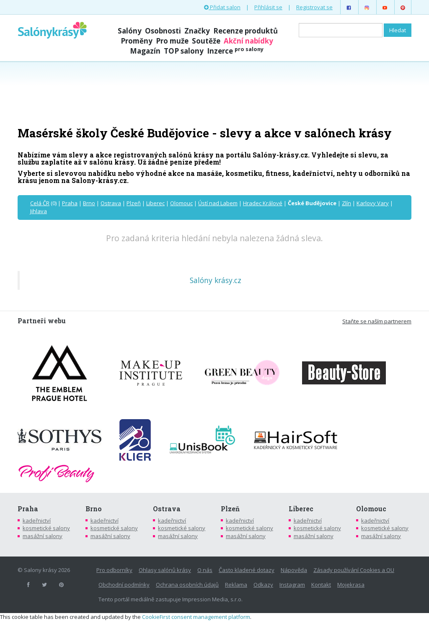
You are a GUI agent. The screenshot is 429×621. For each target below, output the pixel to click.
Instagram (292, 584)
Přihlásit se (268, 7)
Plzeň (134, 203)
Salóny (130, 31)
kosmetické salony (46, 528)
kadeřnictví (37, 520)
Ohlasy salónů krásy (165, 570)
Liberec (155, 203)
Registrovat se (314, 7)
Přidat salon (222, 7)
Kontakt (321, 584)
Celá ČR (39, 203)
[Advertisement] (214, 93)
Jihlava (38, 211)
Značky (197, 31)
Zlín (346, 203)
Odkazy (263, 584)
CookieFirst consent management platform (196, 617)
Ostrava (111, 203)
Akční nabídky (248, 41)
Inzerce (235, 51)
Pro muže (172, 41)
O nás (204, 570)
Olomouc (181, 203)
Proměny (136, 41)
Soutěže (206, 41)
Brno (89, 203)
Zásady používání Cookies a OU (353, 570)
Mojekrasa (350, 584)
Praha (70, 203)
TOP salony (184, 51)
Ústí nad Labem (218, 203)
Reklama (236, 584)
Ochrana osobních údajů (187, 584)
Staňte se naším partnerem (376, 321)
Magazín (145, 51)
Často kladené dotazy (246, 570)
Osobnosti (163, 31)
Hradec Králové (262, 203)
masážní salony (42, 536)
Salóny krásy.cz (215, 280)
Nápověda (294, 570)
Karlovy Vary (373, 203)
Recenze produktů (245, 31)
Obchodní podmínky (124, 584)
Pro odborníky (114, 570)
